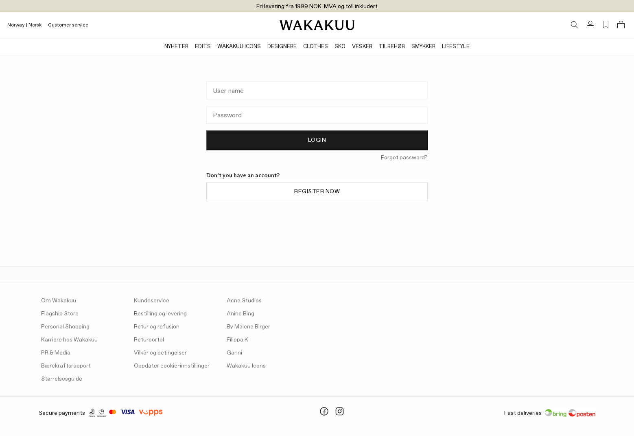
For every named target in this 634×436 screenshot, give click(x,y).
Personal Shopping (65, 326)
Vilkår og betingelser (160, 353)
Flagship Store (60, 313)
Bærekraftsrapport (66, 366)
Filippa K (237, 340)
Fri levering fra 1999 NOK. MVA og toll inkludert (317, 6)
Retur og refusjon (156, 326)
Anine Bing (240, 313)
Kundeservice (151, 300)
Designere (282, 46)
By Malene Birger (248, 326)
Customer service (68, 25)
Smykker (423, 46)
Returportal (149, 340)
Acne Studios (244, 300)
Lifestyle (456, 46)
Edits (203, 46)
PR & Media (55, 353)
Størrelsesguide (61, 379)
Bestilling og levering (160, 313)
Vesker (362, 46)
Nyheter (176, 46)
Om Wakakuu (58, 300)
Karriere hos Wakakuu (69, 340)
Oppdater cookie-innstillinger (172, 366)
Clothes (315, 46)
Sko (339, 46)
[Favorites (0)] (605, 24)
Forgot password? (404, 157)
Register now (317, 191)
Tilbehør (392, 46)
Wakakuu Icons (239, 46)
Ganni (234, 353)
